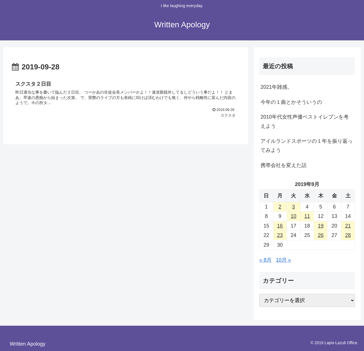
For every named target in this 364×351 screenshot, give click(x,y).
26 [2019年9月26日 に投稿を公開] (321, 235)
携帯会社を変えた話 (283, 165)
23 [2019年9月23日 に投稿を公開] (280, 235)
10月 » (283, 260)
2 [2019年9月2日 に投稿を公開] (279, 207)
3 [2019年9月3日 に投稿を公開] (293, 207)
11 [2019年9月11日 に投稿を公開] (307, 216)
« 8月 (265, 260)
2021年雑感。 (276, 87)
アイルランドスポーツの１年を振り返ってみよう (306, 145)
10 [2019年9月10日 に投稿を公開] (293, 216)
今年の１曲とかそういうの (291, 102)
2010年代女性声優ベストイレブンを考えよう (304, 121)
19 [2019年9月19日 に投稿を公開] (321, 226)
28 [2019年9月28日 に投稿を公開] (348, 235)
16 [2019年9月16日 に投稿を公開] (280, 226)
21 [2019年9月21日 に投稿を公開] (348, 226)
